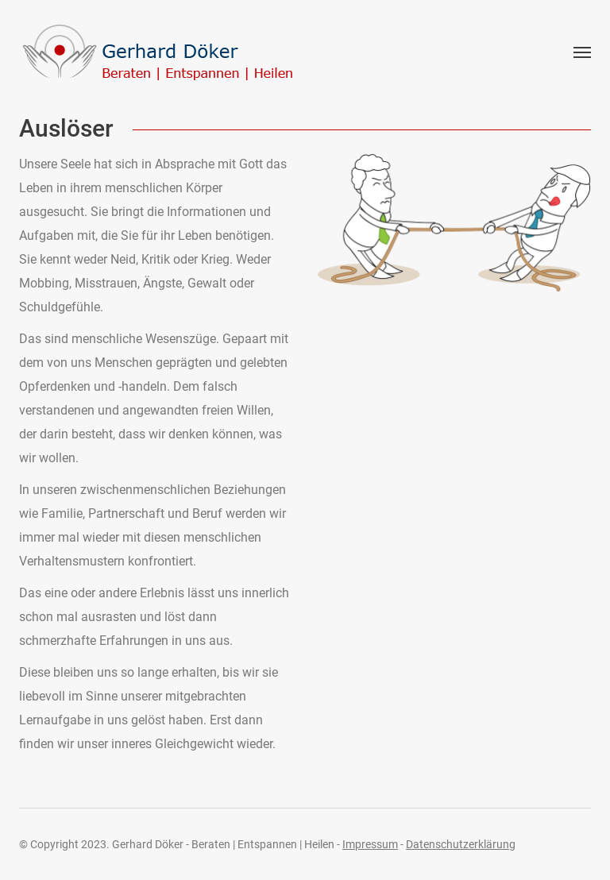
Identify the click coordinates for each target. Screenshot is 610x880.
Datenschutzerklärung (460, 844)
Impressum (370, 844)
